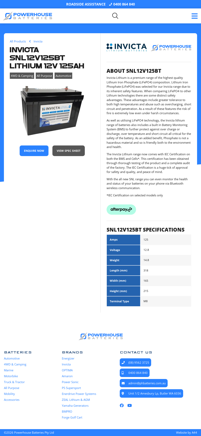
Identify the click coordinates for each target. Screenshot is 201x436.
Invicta (66, 364)
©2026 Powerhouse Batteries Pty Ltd (29, 432)
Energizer (68, 358)
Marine (8, 370)
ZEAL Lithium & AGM (76, 400)
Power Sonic (70, 382)
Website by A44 (186, 432)
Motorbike (11, 376)
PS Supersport (71, 388)
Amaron (67, 376)
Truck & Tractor (14, 382)
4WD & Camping (22, 76)
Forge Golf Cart (72, 417)
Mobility (9, 394)
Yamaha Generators (75, 405)
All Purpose (44, 76)
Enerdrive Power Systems (79, 394)
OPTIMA (67, 370)
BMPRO (67, 411)
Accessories (11, 400)
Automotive (63, 76)
